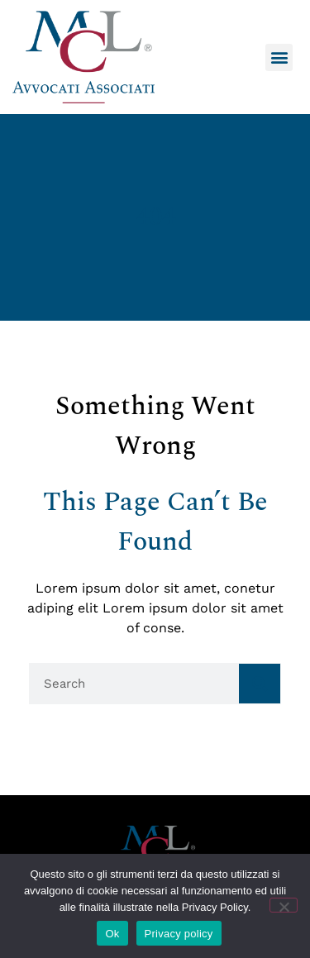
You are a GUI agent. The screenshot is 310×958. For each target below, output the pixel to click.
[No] (283, 905)
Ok (112, 933)
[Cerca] (259, 683)
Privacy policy (179, 933)
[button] (279, 57)
